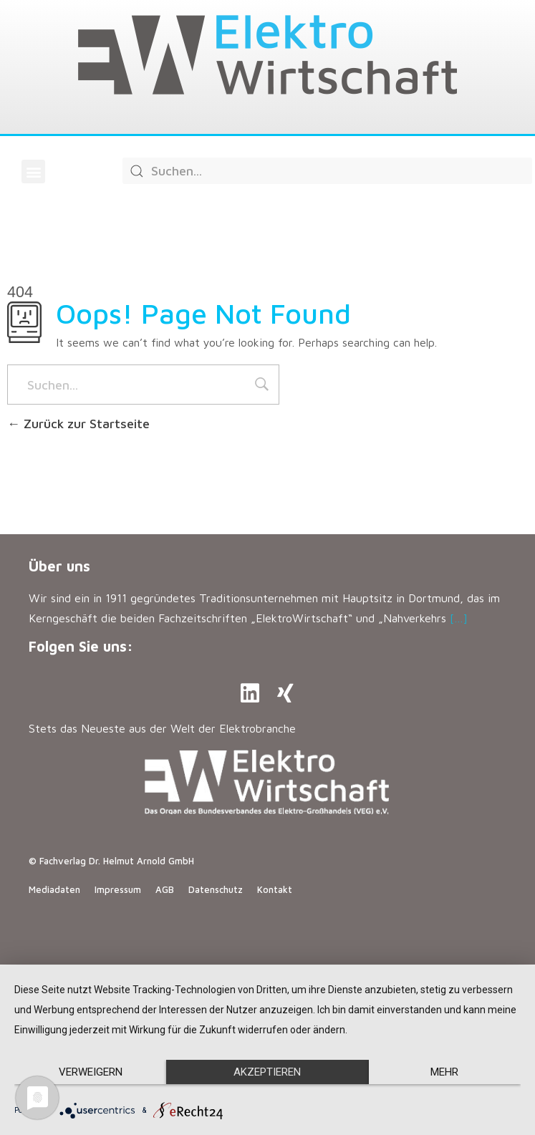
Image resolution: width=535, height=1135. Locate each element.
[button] (33, 171)
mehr (444, 1072)
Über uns (59, 566)
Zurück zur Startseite (78, 423)
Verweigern (90, 1072)
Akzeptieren (267, 1072)
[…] (459, 618)
